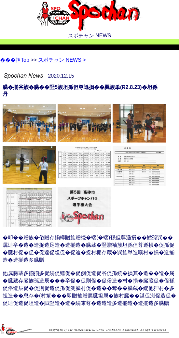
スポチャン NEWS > (62, 60)
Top (14, 60)
